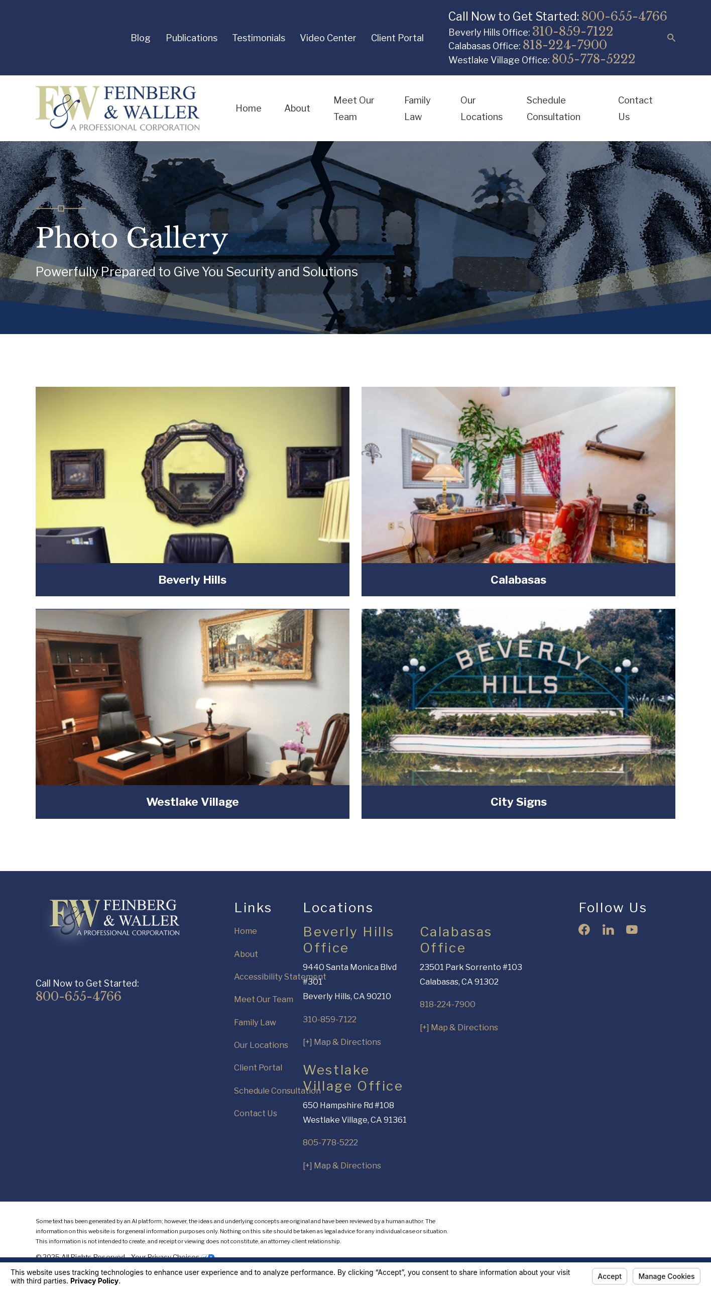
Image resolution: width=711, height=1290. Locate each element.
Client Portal (397, 37)
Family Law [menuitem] (417, 108)
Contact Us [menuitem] (635, 108)
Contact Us (255, 1113)
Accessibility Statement (280, 977)
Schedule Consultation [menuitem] (553, 108)
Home (245, 931)
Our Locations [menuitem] (481, 108)
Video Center (328, 37)
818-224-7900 (565, 45)
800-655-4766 (624, 16)
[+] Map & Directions (342, 1042)
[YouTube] (632, 929)
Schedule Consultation (277, 1091)
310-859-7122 (573, 31)
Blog (141, 37)
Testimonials (258, 37)
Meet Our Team (263, 999)
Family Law (255, 1022)
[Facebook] (584, 929)
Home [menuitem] (248, 108)
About (246, 954)
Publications (191, 37)
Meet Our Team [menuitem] (354, 108)
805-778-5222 (594, 59)
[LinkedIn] (608, 929)
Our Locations (261, 1045)
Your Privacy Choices (172, 1257)
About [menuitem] (297, 108)
